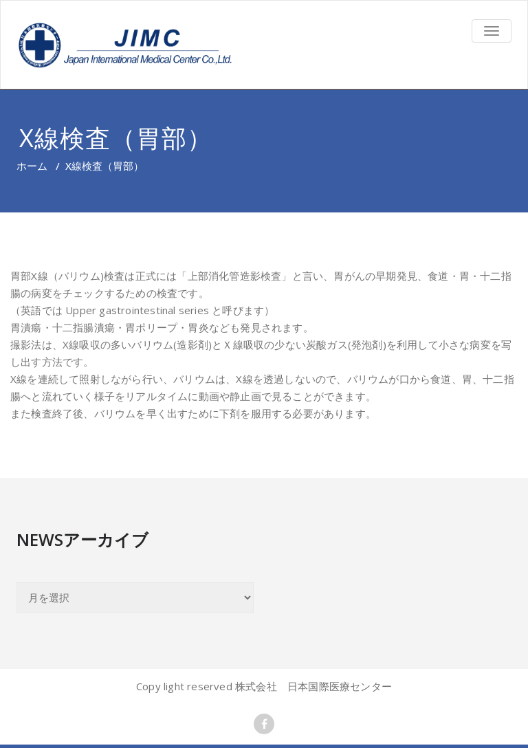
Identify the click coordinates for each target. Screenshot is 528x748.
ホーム (31, 166)
